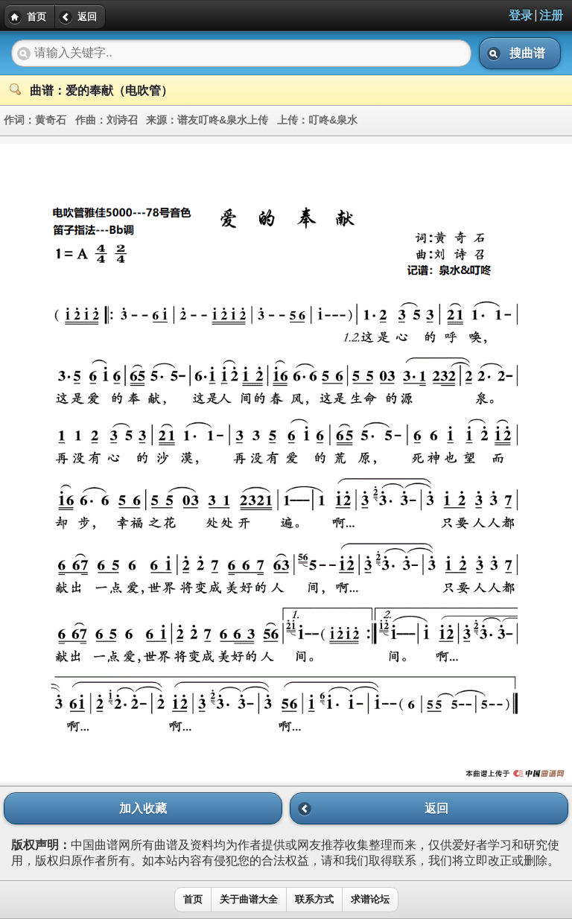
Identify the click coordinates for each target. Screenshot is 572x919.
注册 (551, 15)
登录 (521, 15)
